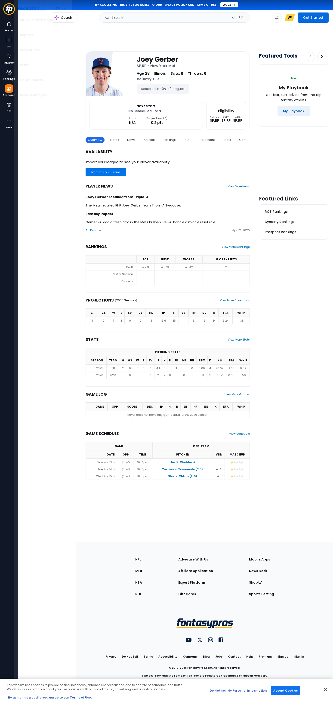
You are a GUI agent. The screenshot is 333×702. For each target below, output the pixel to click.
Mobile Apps (259, 559)
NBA (138, 582)
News (131, 140)
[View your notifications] (277, 17)
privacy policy (175, 5)
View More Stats (239, 340)
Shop (255, 582)
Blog (206, 657)
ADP (188, 140)
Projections (207, 140)
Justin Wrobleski (182, 462)
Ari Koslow (93, 230)
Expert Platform (191, 582)
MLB (138, 571)
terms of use (205, 5)
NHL (138, 594)
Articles (149, 140)
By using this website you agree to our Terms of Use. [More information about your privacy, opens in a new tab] (50, 697)
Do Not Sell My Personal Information (238, 690)
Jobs (218, 657)
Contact (234, 657)
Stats (227, 140)
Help (249, 657)
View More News (239, 186)
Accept (229, 5)
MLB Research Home (41, 20)
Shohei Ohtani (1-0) (182, 476)
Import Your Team (105, 172)
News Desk (258, 571)
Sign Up (283, 657)
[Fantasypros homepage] (9, 11)
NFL (138, 559)
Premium (265, 657)
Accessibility (167, 657)
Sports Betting (261, 594)
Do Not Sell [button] (130, 657)
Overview (95, 140)
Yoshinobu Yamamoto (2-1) (182, 469)
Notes (114, 140)
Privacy (110, 657)
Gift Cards (187, 594)
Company (190, 657)
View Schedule (239, 434)
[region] (166, 690)
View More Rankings (236, 247)
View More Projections (235, 300)
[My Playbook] (294, 111)
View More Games (237, 394)
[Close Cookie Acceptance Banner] (326, 689)
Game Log (247, 140)
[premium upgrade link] (290, 17)
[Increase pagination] (322, 56)
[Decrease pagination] (310, 56)
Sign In (299, 657)
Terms (148, 657)
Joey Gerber (157, 59)
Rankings (169, 140)
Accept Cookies (285, 690)
